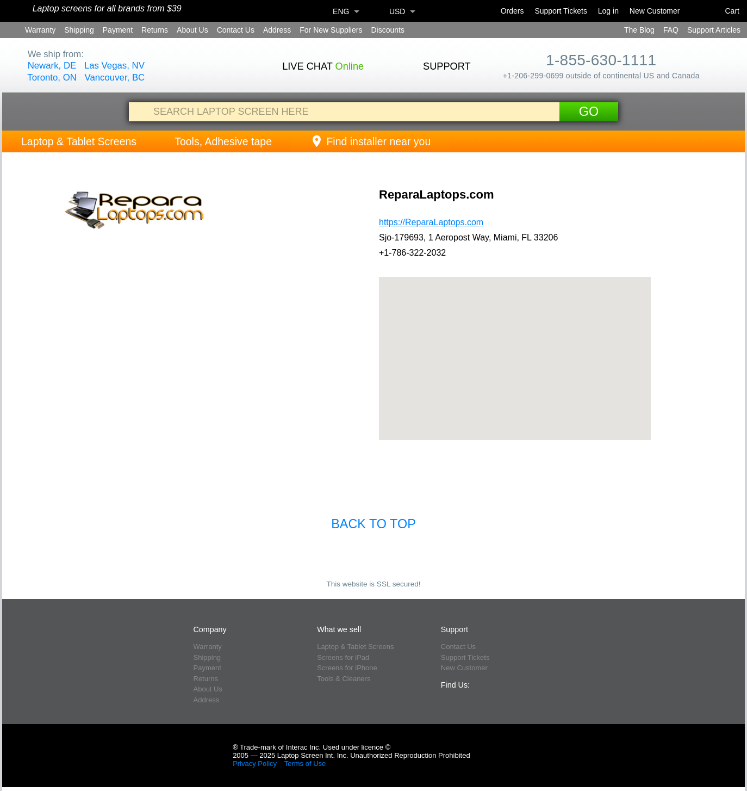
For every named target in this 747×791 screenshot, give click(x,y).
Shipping (79, 30)
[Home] (17, 11)
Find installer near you (370, 141)
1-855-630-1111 (601, 60)
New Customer (655, 11)
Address (277, 30)
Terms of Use (305, 763)
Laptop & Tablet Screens (78, 141)
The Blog (639, 30)
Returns (154, 30)
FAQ (670, 30)
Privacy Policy (255, 763)
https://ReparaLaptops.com (431, 222)
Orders (512, 11)
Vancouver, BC (115, 77)
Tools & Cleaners (343, 679)
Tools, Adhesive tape (223, 141)
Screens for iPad (343, 657)
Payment (118, 30)
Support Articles (713, 30)
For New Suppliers (331, 30)
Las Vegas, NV (114, 65)
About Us (192, 30)
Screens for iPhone (347, 668)
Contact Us (235, 30)
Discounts (387, 30)
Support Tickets (560, 11)
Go (589, 111)
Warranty (40, 30)
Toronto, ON (51, 77)
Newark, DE (52, 65)
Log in (608, 11)
